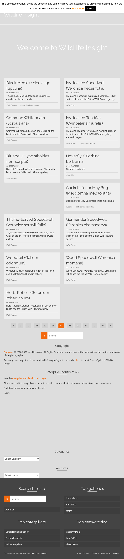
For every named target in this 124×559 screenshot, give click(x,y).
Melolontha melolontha (85, 207)
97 (103, 326)
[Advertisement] (62, 422)
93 (78, 326)
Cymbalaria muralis (88, 143)
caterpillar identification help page (29, 378)
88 (37, 326)
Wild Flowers (11, 105)
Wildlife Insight (21, 15)
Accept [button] (90, 8)
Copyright (9, 352)
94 (86, 326)
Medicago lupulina (32, 105)
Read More (78, 8)
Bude (23, 105)
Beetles (69, 207)
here (78, 360)
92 (70, 326)
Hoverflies (70, 175)
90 (53, 326)
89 (45, 326)
